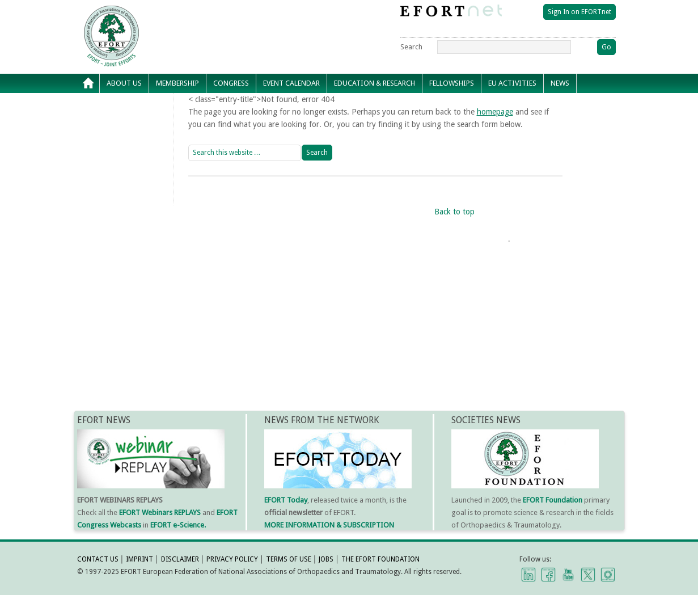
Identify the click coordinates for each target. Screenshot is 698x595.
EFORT (176, 13)
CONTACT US (98, 559)
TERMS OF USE (288, 559)
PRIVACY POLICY (232, 559)
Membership (177, 83)
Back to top (454, 211)
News (560, 83)
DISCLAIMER (180, 559)
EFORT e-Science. (178, 525)
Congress (231, 83)
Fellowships (451, 83)
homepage (495, 111)
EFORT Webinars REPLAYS (160, 512)
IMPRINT (139, 559)
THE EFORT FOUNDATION (380, 559)
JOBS (326, 559)
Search (411, 47)
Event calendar (291, 83)
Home (88, 83)
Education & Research (374, 83)
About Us (124, 83)
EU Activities (512, 83)
